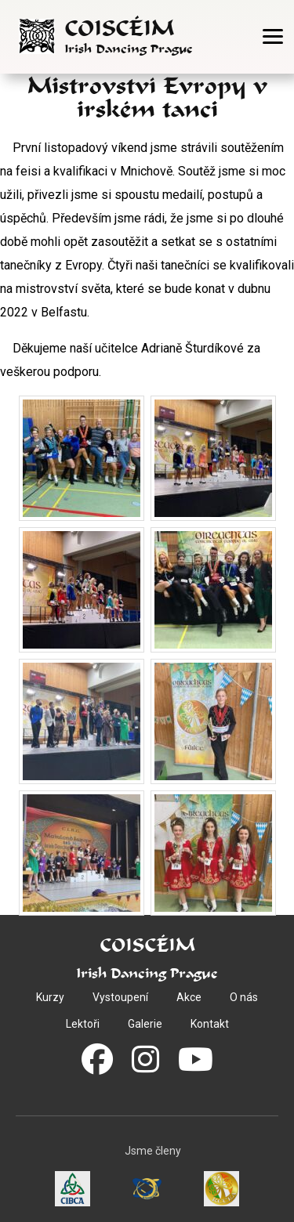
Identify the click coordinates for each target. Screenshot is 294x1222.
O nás (244, 997)
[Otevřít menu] (273, 36)
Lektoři (83, 1024)
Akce (188, 997)
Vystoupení (120, 997)
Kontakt (210, 1024)
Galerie (145, 1024)
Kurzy (50, 997)
